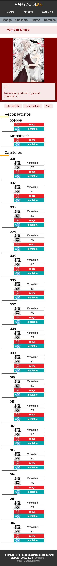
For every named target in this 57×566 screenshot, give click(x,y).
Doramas (50, 20)
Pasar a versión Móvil (28, 560)
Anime (35, 20)
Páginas (47, 12)
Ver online (32, 162)
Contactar (40, 557)
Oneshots (21, 20)
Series (28, 12)
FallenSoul (28, 5)
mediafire (32, 129)
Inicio (10, 12)
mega (32, 124)
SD (32, 167)
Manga (7, 20)
